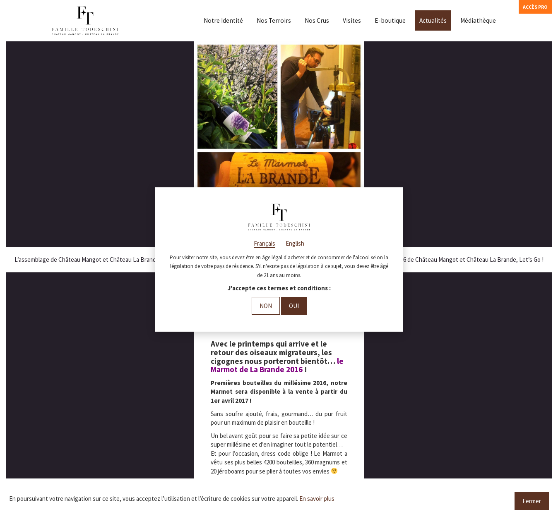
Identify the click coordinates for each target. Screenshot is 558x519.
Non (266, 306)
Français (264, 243)
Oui (294, 306)
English (295, 243)
